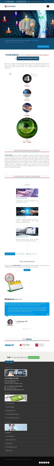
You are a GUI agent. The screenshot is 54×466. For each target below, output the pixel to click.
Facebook (40, 463)
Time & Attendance (10, 253)
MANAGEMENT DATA (22, 237)
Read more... (27, 270)
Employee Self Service (32, 253)
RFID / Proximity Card (11, 439)
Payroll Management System (12, 414)
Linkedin (46, 463)
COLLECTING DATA (21, 198)
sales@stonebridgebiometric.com (35, 1)
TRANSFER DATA (21, 217)
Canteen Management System (12, 417)
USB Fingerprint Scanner (11, 447)
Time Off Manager (20, 253)
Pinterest (48, 463)
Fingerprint (8, 432)
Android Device (9, 443)
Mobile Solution (9, 450)
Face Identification (10, 436)
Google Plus (44, 463)
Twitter (42, 463)
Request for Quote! (43, 46)
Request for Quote (33, 357)
